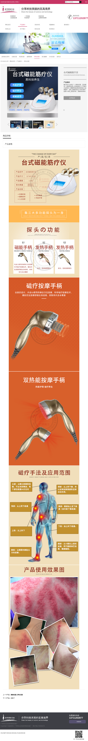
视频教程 (52, 24)
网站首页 (8, 24)
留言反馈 (37, 29)
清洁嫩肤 (44, 56)
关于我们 (22, 29)
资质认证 (8, 29)
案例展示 (66, 24)
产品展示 (22, 24)
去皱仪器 (14, 56)
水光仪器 (51, 56)
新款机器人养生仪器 (17, 694)
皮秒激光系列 (5, 56)
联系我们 (52, 29)
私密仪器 (21, 56)
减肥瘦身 (29, 56)
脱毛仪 (59, 56)
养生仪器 (37, 56)
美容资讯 (37, 24)
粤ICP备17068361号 (39, 726)
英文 (85, 2)
